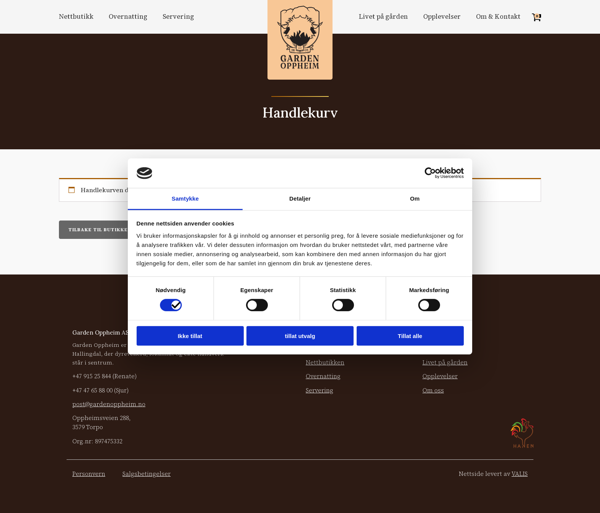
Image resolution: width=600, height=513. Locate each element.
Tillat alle (410, 335)
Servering (178, 16)
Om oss (433, 390)
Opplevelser (442, 16)
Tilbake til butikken (99, 230)
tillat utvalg (300, 335)
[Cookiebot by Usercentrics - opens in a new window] (430, 173)
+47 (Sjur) (100, 390)
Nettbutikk (76, 16)
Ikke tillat (190, 335)
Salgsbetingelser (146, 474)
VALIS (520, 474)
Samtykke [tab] (185, 198)
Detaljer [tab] (300, 198)
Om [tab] (414, 198)
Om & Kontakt (498, 16)
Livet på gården (383, 16)
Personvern (88, 474)
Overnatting (128, 16)
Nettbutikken (325, 362)
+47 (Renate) (104, 376)
